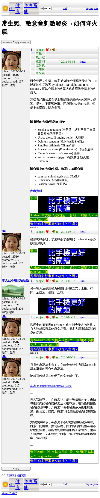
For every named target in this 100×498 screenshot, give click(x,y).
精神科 (11, 475)
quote (83, 61)
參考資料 (36, 191)
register (94, 8)
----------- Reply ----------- (16, 42)
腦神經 (21, 475)
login (88, 8)
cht (12, 8)
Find (65, 8)
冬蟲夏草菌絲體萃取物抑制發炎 (51, 386)
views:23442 (9, 493)
